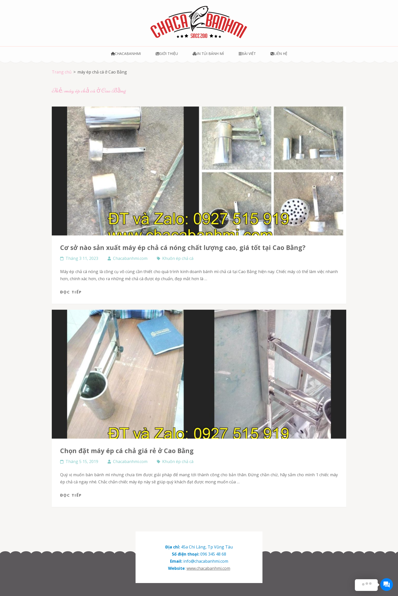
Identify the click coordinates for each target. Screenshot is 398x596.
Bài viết (247, 53)
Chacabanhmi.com (130, 258)
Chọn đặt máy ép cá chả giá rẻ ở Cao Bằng (127, 450)
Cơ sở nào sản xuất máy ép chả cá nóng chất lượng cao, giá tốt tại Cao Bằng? (182, 247)
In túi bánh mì (208, 53)
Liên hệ (279, 53)
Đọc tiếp (71, 291)
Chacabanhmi (126, 53)
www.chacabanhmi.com (208, 568)
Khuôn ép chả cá (177, 258)
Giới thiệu (167, 53)
